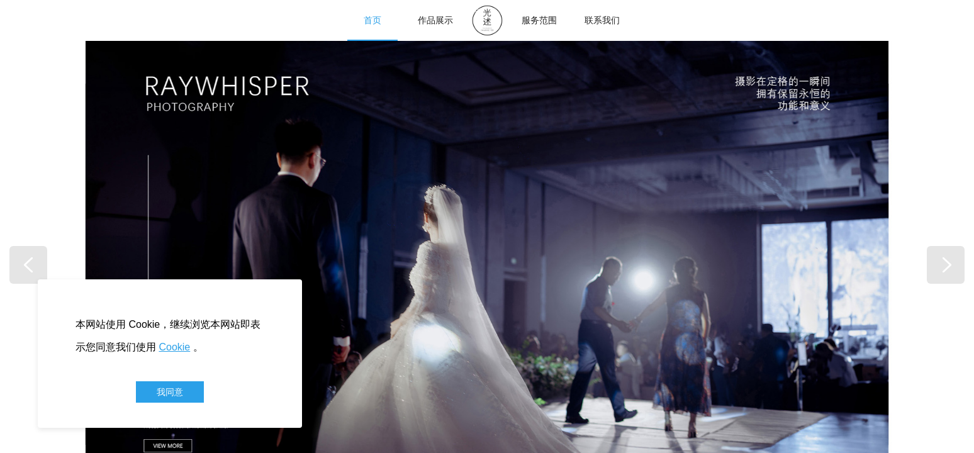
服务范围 (539, 20)
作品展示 (435, 20)
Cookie (174, 347)
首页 (372, 20)
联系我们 (602, 20)
